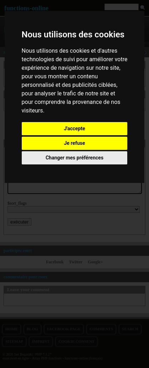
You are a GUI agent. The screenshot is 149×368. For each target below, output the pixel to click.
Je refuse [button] (74, 143)
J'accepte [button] (74, 128)
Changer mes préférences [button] (74, 158)
